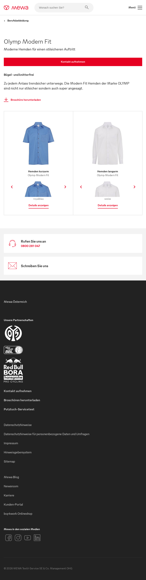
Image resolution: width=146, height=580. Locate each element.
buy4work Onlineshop (18, 513)
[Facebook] (8, 537)
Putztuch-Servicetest (19, 409)
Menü (135, 7)
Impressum (11, 443)
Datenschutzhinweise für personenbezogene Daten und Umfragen (46, 434)
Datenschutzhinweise (18, 425)
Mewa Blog (11, 477)
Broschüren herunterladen (22, 400)
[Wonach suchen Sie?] (64, 7)
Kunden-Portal (13, 504)
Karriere (9, 495)
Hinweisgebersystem (18, 452)
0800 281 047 (30, 246)
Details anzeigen (39, 205)
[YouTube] (27, 537)
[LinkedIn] (37, 537)
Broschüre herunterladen (21, 99)
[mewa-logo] (16, 7)
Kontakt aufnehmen (73, 61)
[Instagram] (18, 537)
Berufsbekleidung (16, 20)
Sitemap (9, 461)
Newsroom (11, 486)
